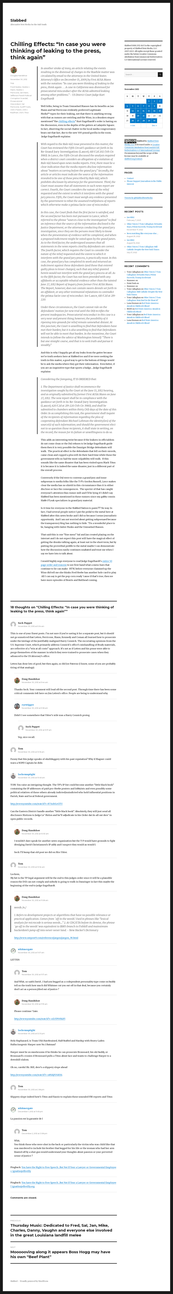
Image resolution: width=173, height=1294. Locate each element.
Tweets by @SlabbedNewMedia (138, 198)
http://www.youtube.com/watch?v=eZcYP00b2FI (39, 1018)
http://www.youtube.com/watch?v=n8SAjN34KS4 (36, 1074)
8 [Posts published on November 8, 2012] (149, 106)
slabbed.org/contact (133, 159)
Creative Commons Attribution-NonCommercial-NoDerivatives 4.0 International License (142, 148)
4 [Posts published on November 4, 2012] (127, 106)
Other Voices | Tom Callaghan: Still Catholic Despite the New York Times (144, 292)
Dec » (154, 125)
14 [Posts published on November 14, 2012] (143, 111)
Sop (12, 83)
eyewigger (28, 704)
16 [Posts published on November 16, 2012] (154, 111)
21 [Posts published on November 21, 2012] (143, 116)
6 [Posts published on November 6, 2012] (138, 106)
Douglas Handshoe (18, 75)
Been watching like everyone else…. (142, 233)
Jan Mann (24, 93)
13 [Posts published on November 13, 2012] (138, 111)
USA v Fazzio (16, 110)
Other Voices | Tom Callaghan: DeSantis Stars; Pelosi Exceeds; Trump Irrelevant (144, 275)
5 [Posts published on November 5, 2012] (132, 106)
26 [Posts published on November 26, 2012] (133, 121)
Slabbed (18, 20)
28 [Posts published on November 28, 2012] (143, 121)
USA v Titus (24, 112)
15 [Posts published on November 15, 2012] (149, 111)
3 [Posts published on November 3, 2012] (159, 101)
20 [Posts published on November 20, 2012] (138, 116)
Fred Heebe (15, 87)
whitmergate (25, 949)
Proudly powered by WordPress (34, 1281)
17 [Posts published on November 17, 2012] (160, 111)
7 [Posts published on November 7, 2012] (143, 106)
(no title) (130, 217)
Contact (130, 178)
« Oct (132, 125)
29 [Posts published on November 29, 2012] (149, 121)
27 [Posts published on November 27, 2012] (138, 121)
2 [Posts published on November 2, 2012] (154, 101)
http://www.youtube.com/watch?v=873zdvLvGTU (36, 803)
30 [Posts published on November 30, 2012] (154, 121)
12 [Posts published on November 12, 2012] (133, 111)
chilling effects (66, 121)
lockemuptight (26, 774)
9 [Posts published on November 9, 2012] (154, 106)
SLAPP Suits (25, 107)
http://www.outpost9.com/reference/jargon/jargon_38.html (46, 937)
